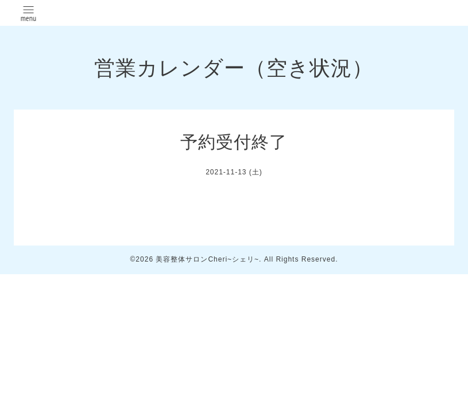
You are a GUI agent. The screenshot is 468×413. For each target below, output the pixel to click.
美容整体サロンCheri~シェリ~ (207, 259)
